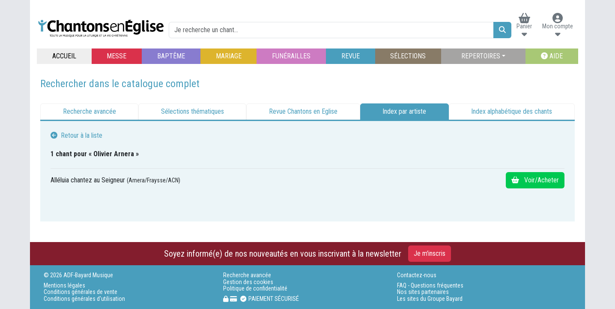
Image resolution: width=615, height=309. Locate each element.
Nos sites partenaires (423, 292)
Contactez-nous (416, 275)
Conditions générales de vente (80, 292)
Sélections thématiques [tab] (192, 111)
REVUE (350, 56)
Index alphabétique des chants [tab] (511, 111)
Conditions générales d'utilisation (84, 299)
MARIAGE (229, 56)
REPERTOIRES (480, 56)
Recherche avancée (247, 275)
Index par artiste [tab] (404, 111)
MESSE (116, 56)
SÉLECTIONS (408, 56)
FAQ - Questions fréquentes (430, 285)
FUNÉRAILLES (291, 56)
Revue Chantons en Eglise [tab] (303, 111)
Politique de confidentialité (255, 288)
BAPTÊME (171, 56)
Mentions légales (64, 285)
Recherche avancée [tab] (89, 111)
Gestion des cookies (248, 282)
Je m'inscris (429, 253)
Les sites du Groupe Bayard (430, 299)
